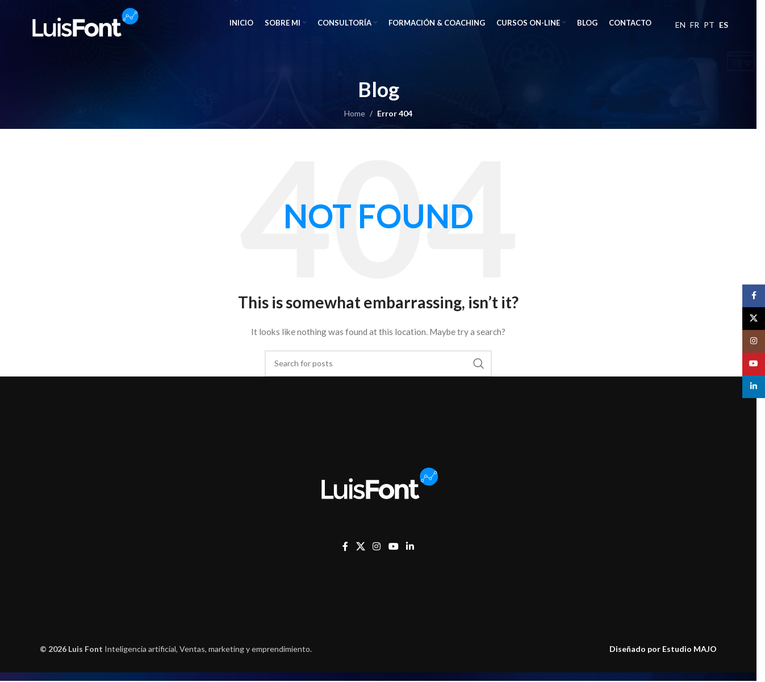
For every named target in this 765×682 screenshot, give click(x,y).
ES (723, 25)
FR (694, 25)
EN (680, 25)
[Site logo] (84, 22)
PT (709, 25)
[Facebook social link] (345, 546)
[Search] (378, 363)
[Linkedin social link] (409, 546)
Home (354, 113)
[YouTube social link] (393, 546)
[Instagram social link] (376, 546)
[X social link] (360, 546)
